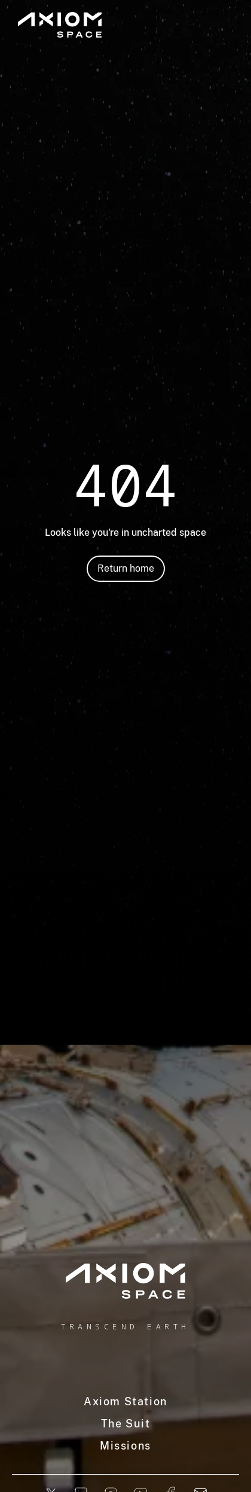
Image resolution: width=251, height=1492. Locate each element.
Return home (125, 568)
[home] (125, 1281)
